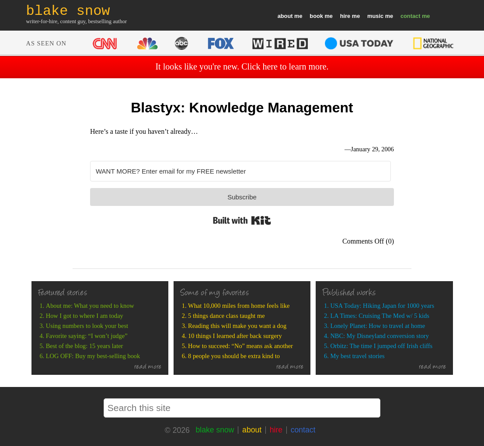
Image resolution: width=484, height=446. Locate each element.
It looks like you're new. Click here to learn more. (241, 66)
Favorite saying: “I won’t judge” (87, 335)
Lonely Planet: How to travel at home (377, 325)
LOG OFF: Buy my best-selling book (93, 355)
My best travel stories (357, 355)
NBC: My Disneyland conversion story (379, 335)
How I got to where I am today (84, 315)
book (316, 16)
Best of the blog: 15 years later (84, 345)
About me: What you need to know (90, 305)
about (285, 16)
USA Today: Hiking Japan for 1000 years (382, 305)
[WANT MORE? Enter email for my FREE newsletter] (240, 171)
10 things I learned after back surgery (235, 335)
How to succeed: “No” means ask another (240, 345)
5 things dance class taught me (226, 315)
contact (410, 16)
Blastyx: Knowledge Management (242, 107)
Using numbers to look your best (87, 325)
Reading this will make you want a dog (237, 325)
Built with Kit (242, 220)
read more (148, 367)
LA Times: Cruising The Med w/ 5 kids (379, 315)
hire (345, 16)
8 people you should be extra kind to (234, 355)
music (375, 16)
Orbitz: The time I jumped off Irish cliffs (381, 345)
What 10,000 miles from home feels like (238, 305)
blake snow (214, 429)
